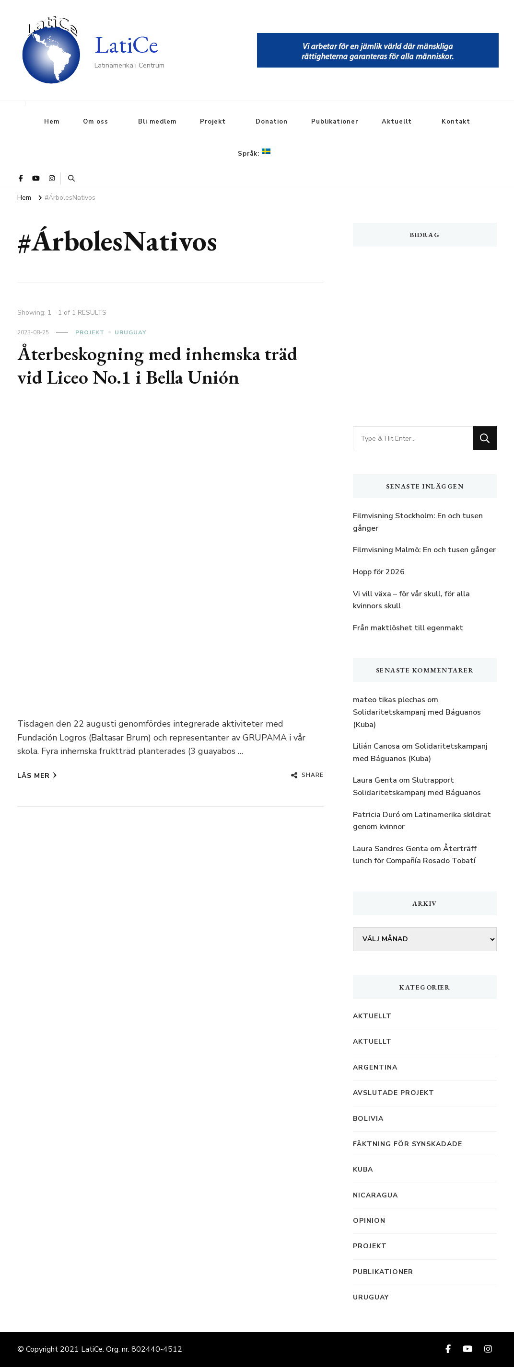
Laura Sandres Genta (390, 848)
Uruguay (130, 332)
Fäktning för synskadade (407, 1144)
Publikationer (334, 121)
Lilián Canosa (376, 746)
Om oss (95, 121)
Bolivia (368, 1118)
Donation (272, 121)
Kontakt (456, 121)
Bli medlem (157, 121)
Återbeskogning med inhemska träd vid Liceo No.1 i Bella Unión (157, 365)
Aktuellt (397, 121)
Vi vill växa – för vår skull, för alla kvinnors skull (411, 600)
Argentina (375, 1067)
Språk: (254, 153)
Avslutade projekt (393, 1092)
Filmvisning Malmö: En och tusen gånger (424, 550)
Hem (51, 121)
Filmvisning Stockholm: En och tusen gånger (418, 522)
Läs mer (37, 775)
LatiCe (126, 44)
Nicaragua (375, 1195)
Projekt (213, 121)
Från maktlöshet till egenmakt (408, 628)
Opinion (369, 1220)
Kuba (363, 1169)
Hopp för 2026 (379, 572)
